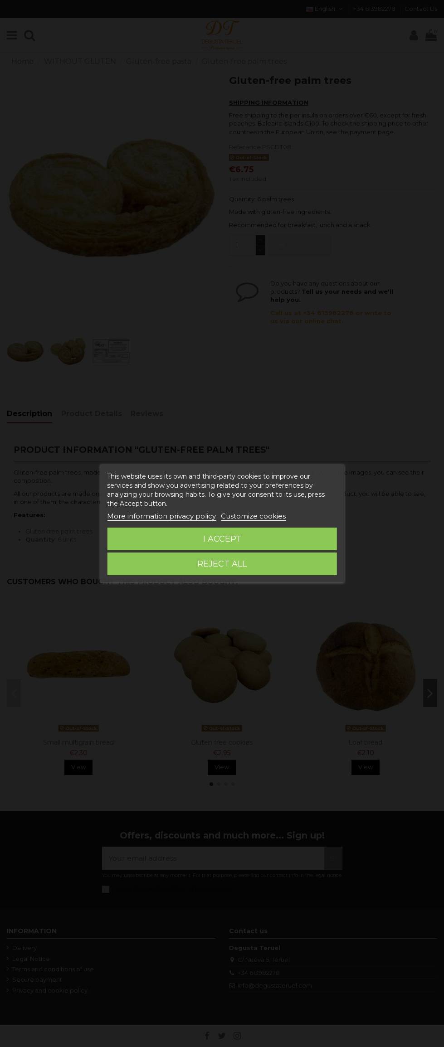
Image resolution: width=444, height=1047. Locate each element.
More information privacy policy (161, 516)
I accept (222, 539)
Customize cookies (253, 516)
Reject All (222, 564)
